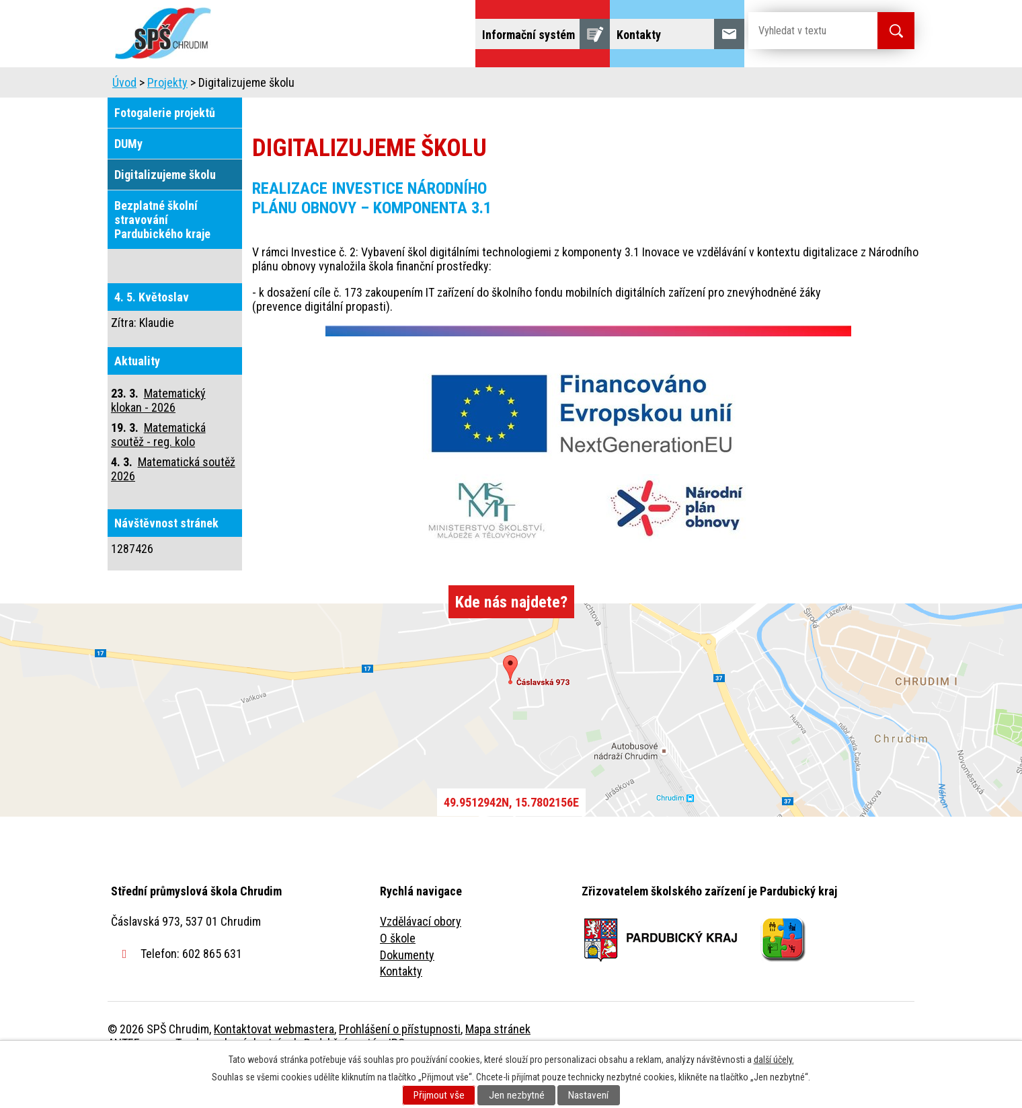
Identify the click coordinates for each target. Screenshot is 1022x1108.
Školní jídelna (523, 86)
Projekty (731, 86)
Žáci (596, 86)
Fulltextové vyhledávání (840, 86)
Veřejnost (659, 86)
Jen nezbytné (517, 1095)
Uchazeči (331, 86)
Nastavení (588, 1095)
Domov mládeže (422, 86)
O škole (398, 976)
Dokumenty (407, 993)
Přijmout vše (439, 1095)
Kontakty (401, 1009)
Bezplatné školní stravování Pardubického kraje (162, 257)
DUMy (128, 181)
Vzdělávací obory (420, 959)
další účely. (774, 1059)
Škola (266, 86)
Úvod (211, 86)
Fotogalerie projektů (164, 150)
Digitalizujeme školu (165, 212)
